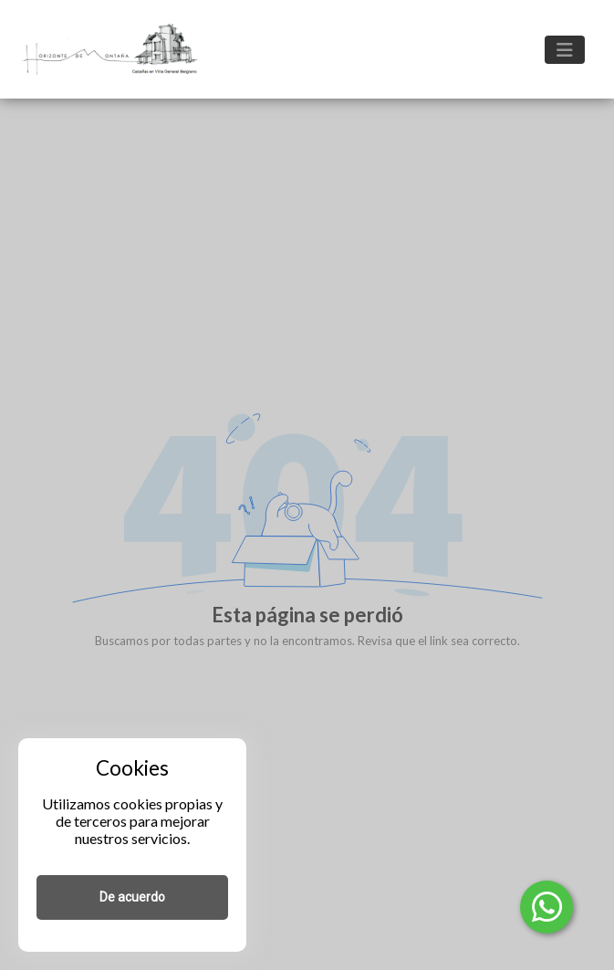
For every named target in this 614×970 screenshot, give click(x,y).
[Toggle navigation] (565, 50)
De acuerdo (132, 897)
